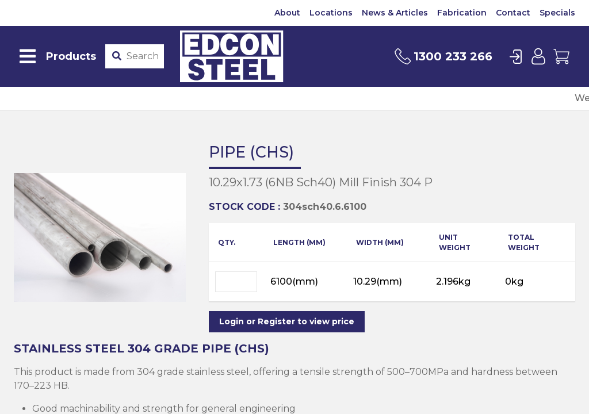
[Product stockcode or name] (143, 56)
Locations (331, 12)
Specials (557, 12)
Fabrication (462, 12)
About (287, 12)
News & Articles (395, 12)
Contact (513, 12)
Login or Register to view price (286, 321)
